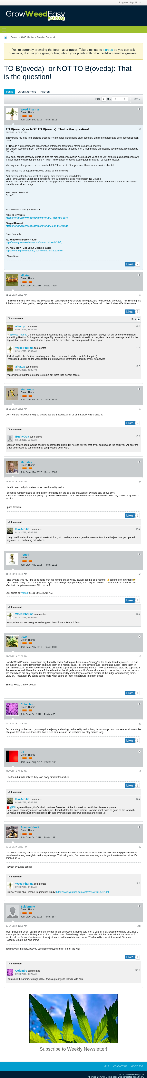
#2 (140, 295)
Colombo (27, 704)
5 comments (17, 318)
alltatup (25, 275)
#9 (140, 847)
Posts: (47, 119)
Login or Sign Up (130, 2)
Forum (14, 37)
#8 (140, 771)
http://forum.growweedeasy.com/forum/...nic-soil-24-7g (34, 242)
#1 (140, 129)
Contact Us (120, 1066)
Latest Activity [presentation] (27, 92)
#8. (138, 798)
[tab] (9, 91)
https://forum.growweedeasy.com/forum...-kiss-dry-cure (37, 217)
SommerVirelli (30, 827)
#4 (140, 481)
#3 (140, 409)
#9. (138, 883)
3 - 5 (134, 319)
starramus (27, 389)
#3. (138, 436)
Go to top (137, 1066)
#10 (139, 926)
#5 (140, 574)
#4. (138, 528)
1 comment (16, 429)
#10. (137, 970)
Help (106, 1066)
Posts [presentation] (9, 92)
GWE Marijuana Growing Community (38, 37)
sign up (108, 49)
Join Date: (26, 119)
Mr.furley (26, 462)
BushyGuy (22, 436)
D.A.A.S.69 (22, 529)
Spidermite (28, 906)
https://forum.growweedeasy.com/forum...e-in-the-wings (37, 226)
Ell (22, 751)
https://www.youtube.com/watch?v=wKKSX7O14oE (83, 892)
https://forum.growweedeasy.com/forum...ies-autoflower (34, 250)
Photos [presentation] (45, 92)
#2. (138, 326)
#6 (140, 656)
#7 (140, 723)
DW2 (24, 637)
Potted (25, 554)
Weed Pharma (30, 109)
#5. (138, 614)
